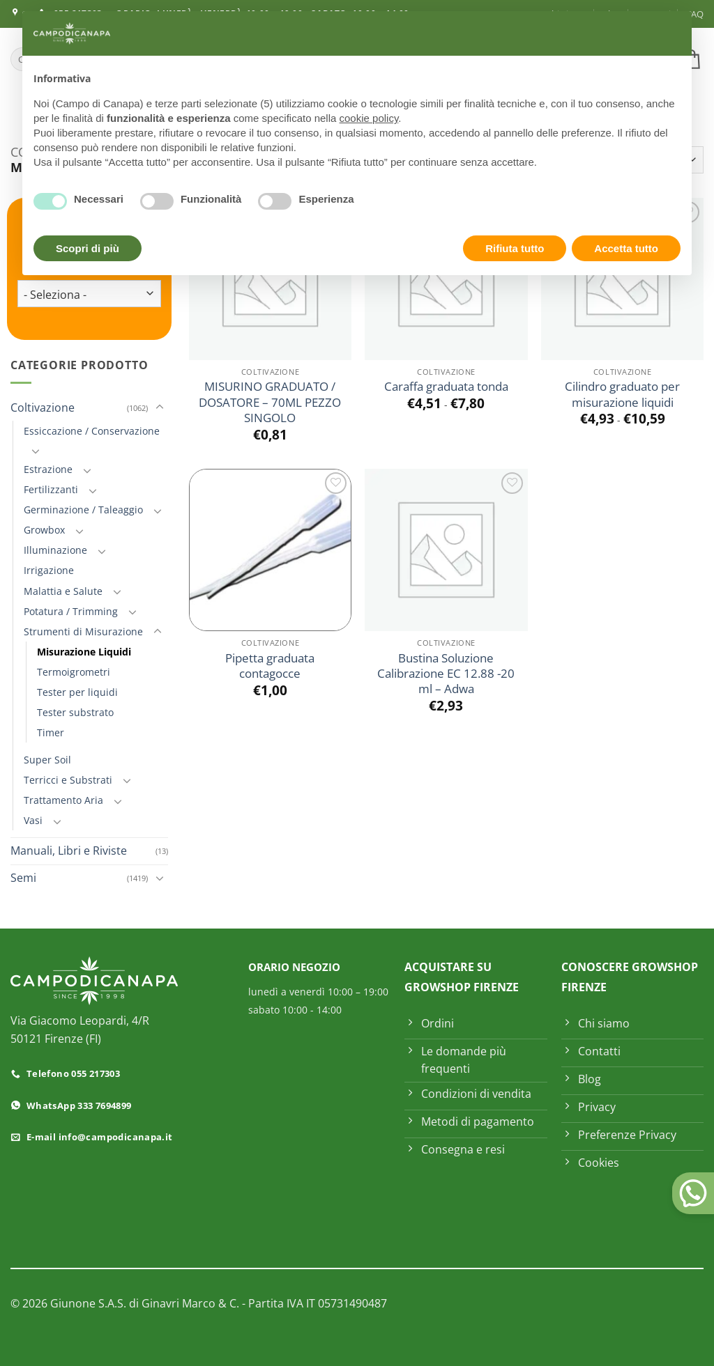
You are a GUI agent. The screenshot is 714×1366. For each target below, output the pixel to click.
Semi (23, 877)
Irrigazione (49, 570)
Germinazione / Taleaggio (83, 509)
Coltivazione (42, 407)
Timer (50, 732)
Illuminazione (55, 550)
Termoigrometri (73, 671)
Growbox (44, 529)
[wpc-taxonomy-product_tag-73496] (89, 293)
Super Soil (47, 759)
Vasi (33, 820)
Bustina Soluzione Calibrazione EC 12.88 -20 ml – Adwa (446, 674)
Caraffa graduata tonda (446, 386)
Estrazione (48, 469)
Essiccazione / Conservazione (92, 430)
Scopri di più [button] (87, 248)
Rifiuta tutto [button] (514, 248)
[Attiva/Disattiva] (159, 407)
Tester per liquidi (77, 692)
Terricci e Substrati (68, 779)
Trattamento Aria (63, 800)
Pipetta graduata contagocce (269, 666)
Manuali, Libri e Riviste (68, 850)
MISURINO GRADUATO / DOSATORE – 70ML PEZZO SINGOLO (270, 402)
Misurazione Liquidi (84, 651)
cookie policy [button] (369, 118)
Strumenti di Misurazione (83, 631)
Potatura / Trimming (71, 611)
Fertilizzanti (51, 489)
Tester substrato (75, 712)
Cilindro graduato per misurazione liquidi (622, 394)
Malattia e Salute (63, 591)
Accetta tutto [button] (626, 248)
